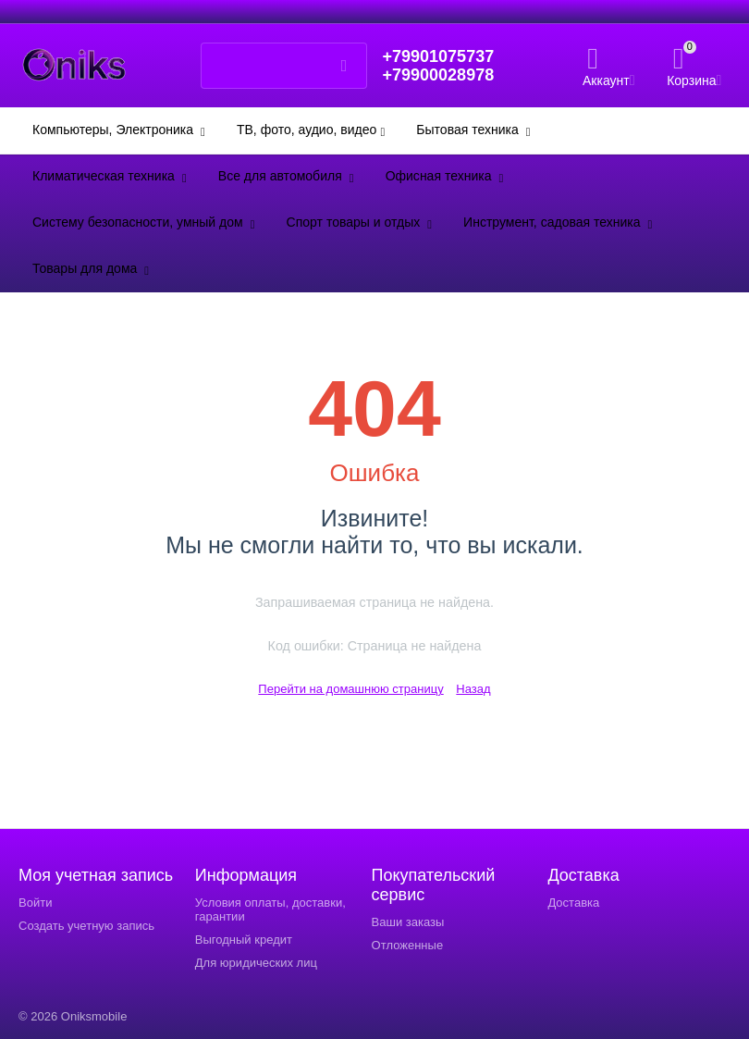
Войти (35, 902)
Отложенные (408, 945)
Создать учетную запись (86, 926)
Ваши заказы (408, 922)
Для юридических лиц (256, 963)
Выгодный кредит (243, 939)
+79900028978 (438, 75)
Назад (473, 689)
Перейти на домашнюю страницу (350, 689)
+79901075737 (438, 56)
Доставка (573, 902)
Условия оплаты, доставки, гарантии (270, 909)
